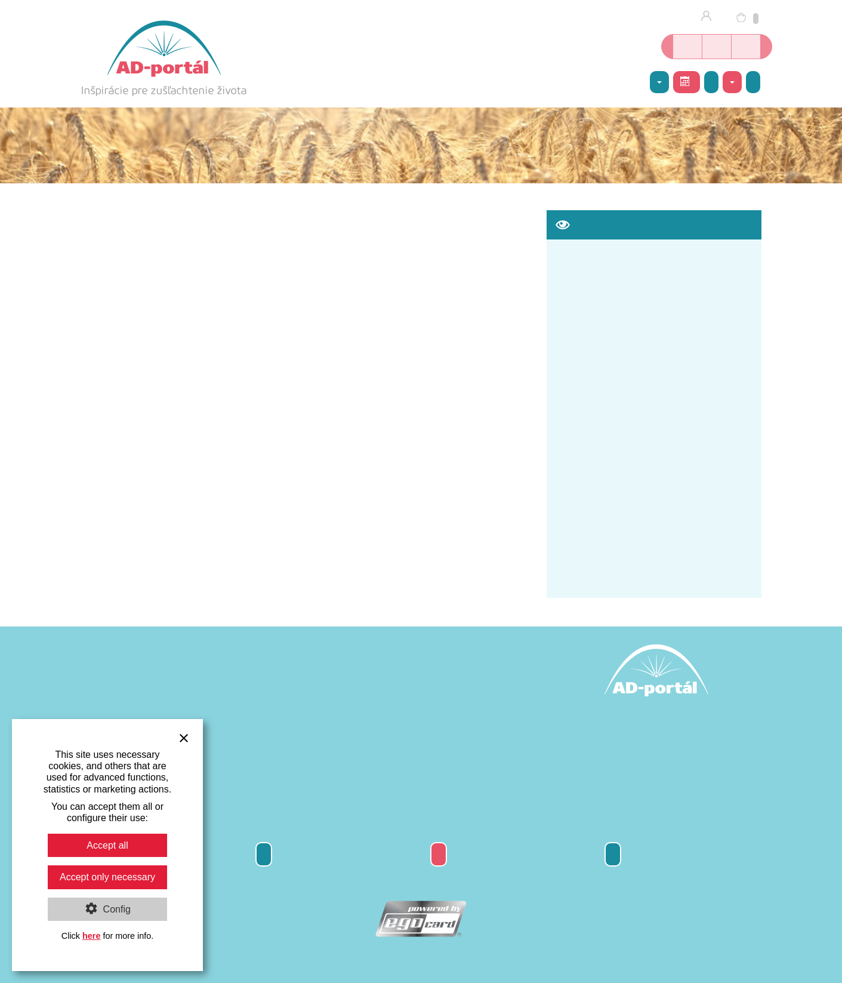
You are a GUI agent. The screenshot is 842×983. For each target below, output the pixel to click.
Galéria (711, 82)
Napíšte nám (753, 82)
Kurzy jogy (716, 47)
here (91, 936)
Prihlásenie (709, 17)
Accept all (107, 845)
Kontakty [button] (732, 82)
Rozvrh (685, 81)
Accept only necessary (107, 877)
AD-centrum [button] (659, 82)
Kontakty (612, 854)
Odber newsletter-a (263, 854)
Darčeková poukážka (438, 854)
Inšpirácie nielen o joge (746, 47)
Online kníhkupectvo (687, 47)
